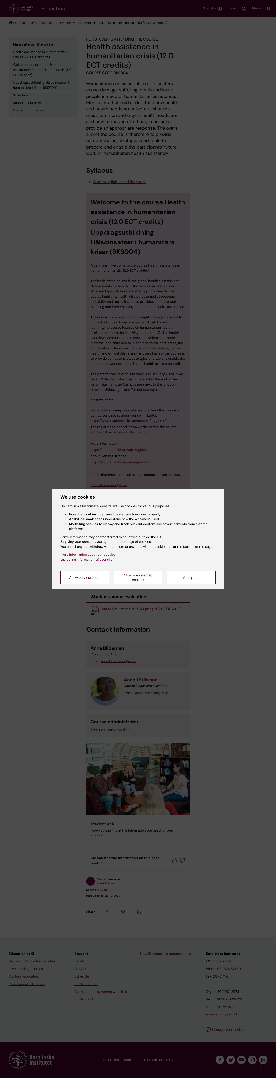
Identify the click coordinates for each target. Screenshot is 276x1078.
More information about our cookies (88, 554)
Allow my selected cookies (138, 577)
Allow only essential (84, 577)
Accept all (191, 577)
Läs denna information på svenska (86, 559)
